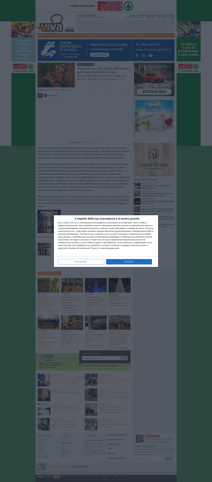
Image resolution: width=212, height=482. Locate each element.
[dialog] (106, 241)
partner (77, 223)
